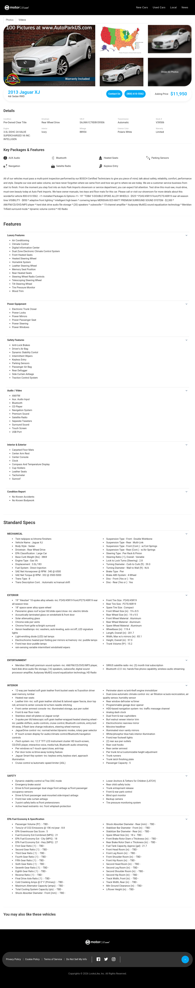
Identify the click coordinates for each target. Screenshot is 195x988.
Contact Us (114, 93)
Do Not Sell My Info (76, 959)
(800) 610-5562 (135, 93)
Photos (10, 19)
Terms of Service (53, 959)
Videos (22, 19)
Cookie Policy (32, 959)
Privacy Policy (13, 959)
